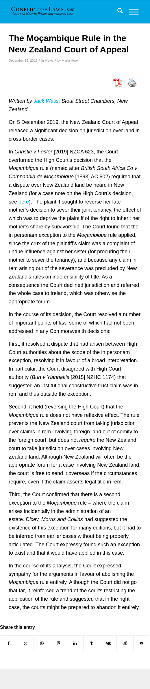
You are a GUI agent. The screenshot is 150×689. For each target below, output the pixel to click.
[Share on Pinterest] (58, 643)
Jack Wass (46, 101)
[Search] (117, 11)
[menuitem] (117, 11)
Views (49, 60)
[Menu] (131, 11)
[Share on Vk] (108, 643)
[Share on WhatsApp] (42, 643)
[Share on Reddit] (125, 643)
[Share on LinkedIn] (75, 643)
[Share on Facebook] (8, 643)
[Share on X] (25, 643)
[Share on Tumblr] (92, 643)
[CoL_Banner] (43, 11)
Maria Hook (70, 60)
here (23, 202)
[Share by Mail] (142, 643)
